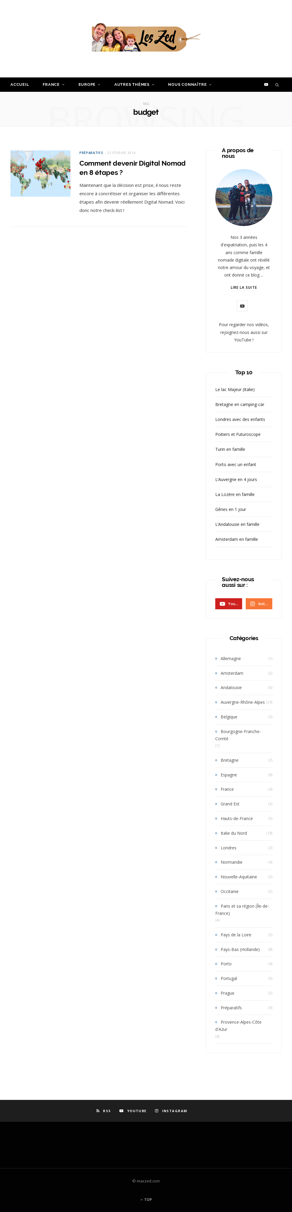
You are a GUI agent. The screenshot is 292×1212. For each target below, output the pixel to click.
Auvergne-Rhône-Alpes (243, 702)
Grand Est (230, 804)
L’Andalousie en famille (237, 524)
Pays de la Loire (236, 935)
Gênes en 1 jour (230, 509)
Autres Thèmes (132, 84)
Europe (87, 84)
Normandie (231, 862)
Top (146, 1199)
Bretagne (230, 760)
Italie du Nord (234, 833)
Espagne (229, 775)
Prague (227, 993)
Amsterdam (232, 673)
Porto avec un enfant (235, 464)
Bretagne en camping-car (239, 404)
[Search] (277, 84)
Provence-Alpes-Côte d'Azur (238, 1025)
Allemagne (231, 658)
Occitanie (230, 891)
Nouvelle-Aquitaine (239, 877)
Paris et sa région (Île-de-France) (242, 909)
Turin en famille (230, 449)
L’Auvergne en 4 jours (236, 479)
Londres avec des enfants (240, 419)
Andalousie (231, 687)
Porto (226, 964)
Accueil (19, 84)
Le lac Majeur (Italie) (235, 389)
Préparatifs (91, 152)
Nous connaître (187, 84)
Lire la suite (244, 287)
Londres (228, 848)
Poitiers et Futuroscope (238, 434)
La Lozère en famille (235, 494)
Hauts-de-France (237, 818)
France (51, 84)
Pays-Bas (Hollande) (240, 949)
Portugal (229, 978)
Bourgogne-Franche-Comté (238, 735)
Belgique (229, 717)
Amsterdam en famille (236, 539)
